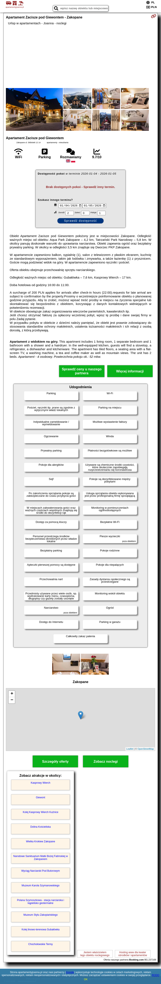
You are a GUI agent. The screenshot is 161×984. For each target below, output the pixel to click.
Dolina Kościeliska (40, 826)
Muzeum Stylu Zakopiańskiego (40, 914)
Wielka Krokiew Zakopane (40, 841)
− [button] (11, 700)
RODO (155, 975)
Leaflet (129, 749)
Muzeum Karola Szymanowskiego (41, 885)
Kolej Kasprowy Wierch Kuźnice (40, 812)
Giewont (40, 797)
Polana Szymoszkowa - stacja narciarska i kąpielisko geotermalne (40, 902)
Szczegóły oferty (55, 761)
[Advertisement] (80, 56)
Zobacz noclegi (105, 761)
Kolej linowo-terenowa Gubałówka (41, 929)
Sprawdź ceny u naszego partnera (81, 371)
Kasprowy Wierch (40, 782)
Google (70, 972)
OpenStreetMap (146, 749)
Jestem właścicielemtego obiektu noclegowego (94, 954)
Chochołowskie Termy (40, 944)
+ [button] (11, 694)
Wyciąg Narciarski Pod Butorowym (40, 870)
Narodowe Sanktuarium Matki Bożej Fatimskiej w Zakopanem (40, 858)
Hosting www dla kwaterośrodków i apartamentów (132, 954)
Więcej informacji (130, 371)
